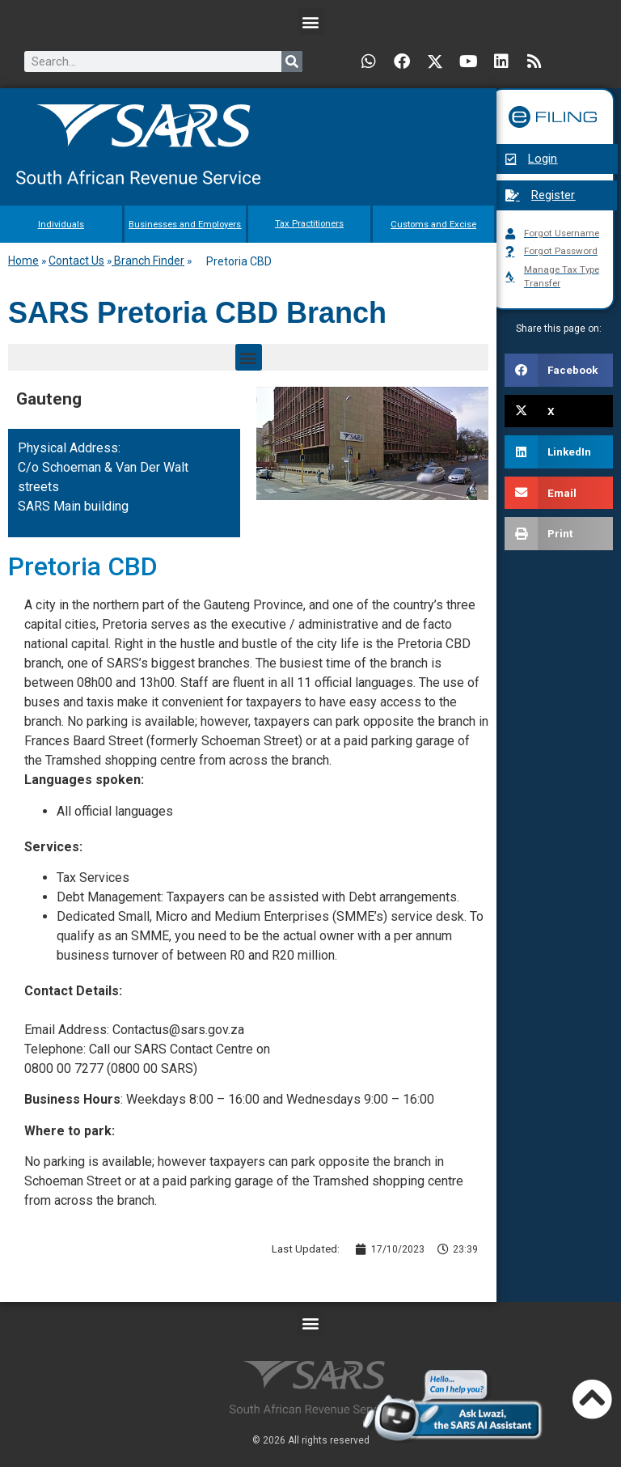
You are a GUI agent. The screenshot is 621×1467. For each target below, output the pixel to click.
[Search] (291, 61)
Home (23, 259)
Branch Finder (148, 259)
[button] (311, 21)
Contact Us (76, 259)
